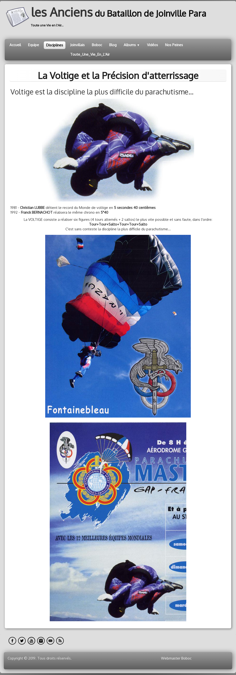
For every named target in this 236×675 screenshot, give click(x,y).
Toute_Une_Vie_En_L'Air (90, 54)
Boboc (97, 45)
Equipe (33, 45)
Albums (132, 45)
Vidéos (152, 45)
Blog (113, 45)
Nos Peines (174, 45)
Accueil (15, 45)
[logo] (107, 17)
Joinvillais (77, 45)
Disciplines (54, 45)
